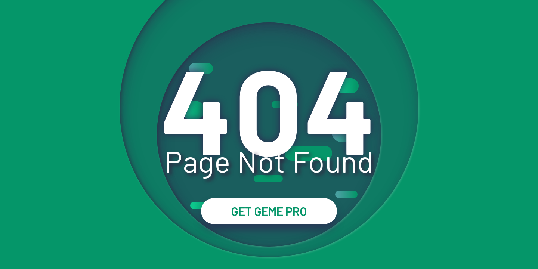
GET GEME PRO (269, 211)
